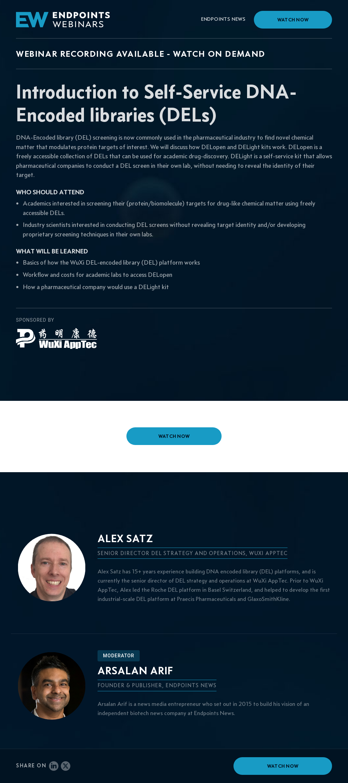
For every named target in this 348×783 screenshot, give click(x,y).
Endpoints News (223, 19)
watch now (174, 436)
